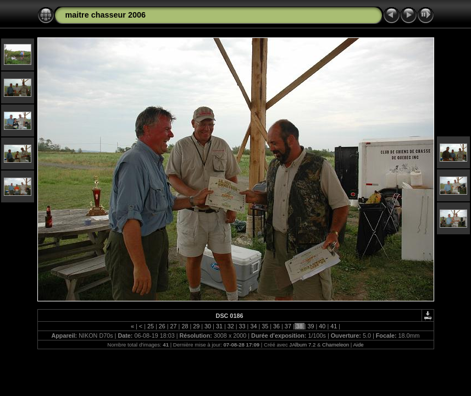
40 (322, 326)
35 (265, 326)
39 (311, 326)
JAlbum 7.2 (302, 345)
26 (162, 326)
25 (151, 326)
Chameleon (335, 345)
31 (219, 326)
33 (242, 326)
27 (174, 326)
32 (231, 326)
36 (276, 326)
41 (334, 326)
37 (288, 326)
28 (185, 326)
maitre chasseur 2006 (105, 14)
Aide (358, 345)
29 (196, 326)
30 (208, 326)
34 (253, 326)
